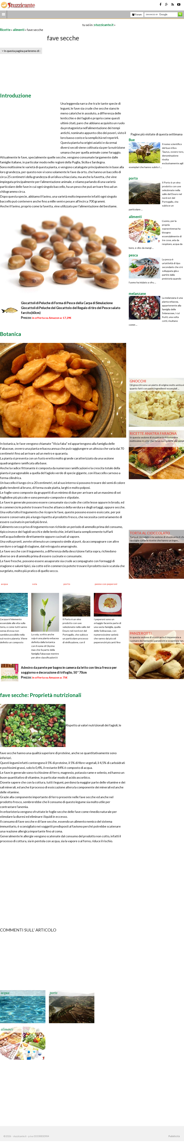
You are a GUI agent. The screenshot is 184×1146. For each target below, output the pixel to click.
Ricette (5, 30)
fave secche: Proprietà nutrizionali (40, 695)
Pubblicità (174, 1136)
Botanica (10, 334)
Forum (137, 14)
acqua (5, 993)
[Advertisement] (41, 24)
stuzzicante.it (104, 25)
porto (53, 993)
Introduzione (15, 95)
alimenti (18, 30)
